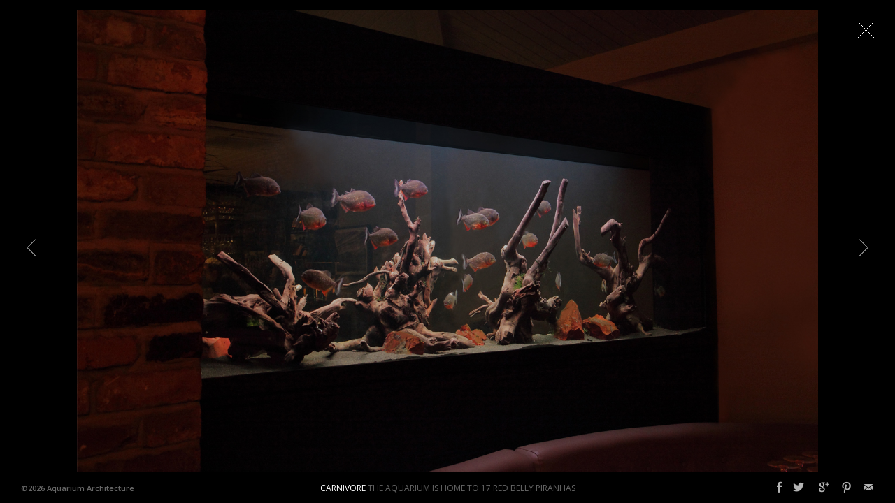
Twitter (798, 487)
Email (868, 487)
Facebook (779, 487)
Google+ (824, 487)
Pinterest (846, 487)
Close (865, 29)
